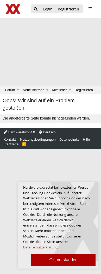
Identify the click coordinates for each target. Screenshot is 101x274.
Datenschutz (69, 139)
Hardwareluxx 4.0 (19, 132)
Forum (10, 90)
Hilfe (86, 139)
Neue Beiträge (33, 90)
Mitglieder (59, 90)
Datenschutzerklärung (40, 247)
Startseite (11, 144)
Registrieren (84, 90)
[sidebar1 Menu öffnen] (89, 8)
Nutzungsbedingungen (38, 139)
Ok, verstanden (63, 260)
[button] (18, 90)
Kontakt (10, 139)
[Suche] (36, 9)
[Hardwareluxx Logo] (13, 9)
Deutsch (47, 132)
